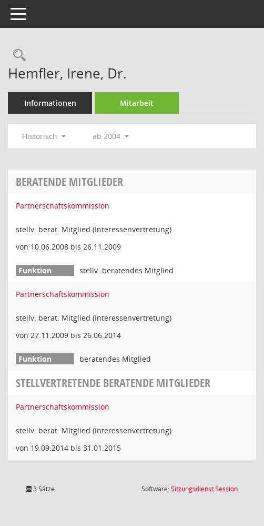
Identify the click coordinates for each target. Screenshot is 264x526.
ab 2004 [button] (111, 136)
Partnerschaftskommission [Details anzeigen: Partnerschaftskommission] (62, 206)
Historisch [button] (44, 136)
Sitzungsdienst (204, 488)
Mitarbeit (137, 103)
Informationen (50, 103)
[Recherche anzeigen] (17, 55)
